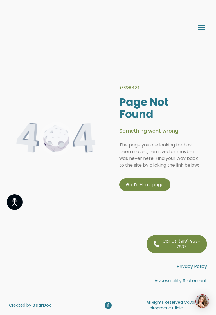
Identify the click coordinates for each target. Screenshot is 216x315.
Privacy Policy (192, 266)
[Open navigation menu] (201, 27)
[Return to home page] (63, 27)
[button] (144, 184)
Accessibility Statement (180, 280)
